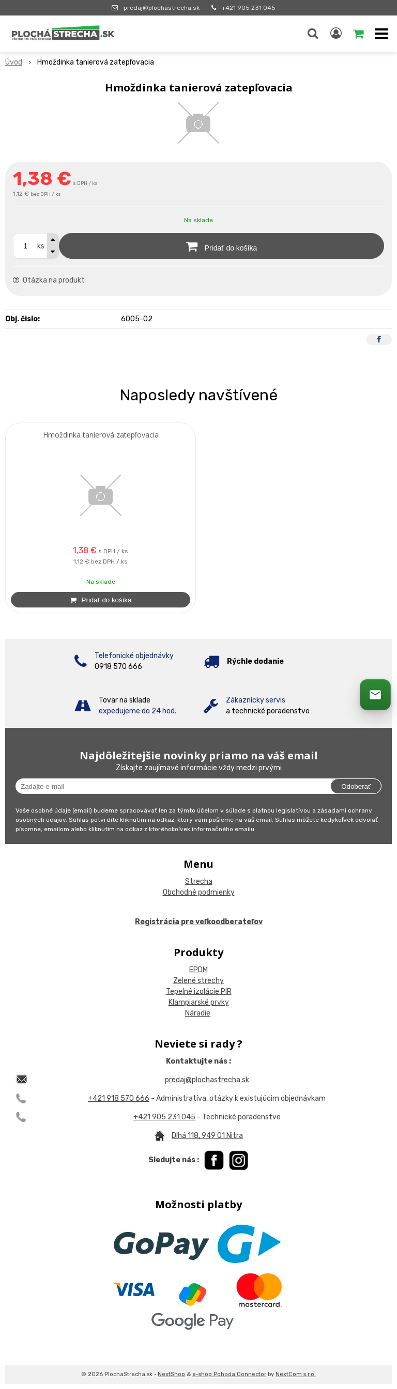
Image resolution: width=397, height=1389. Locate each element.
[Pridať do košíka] (221, 246)
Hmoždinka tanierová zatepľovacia (101, 435)
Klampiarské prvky (199, 1002)
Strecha (198, 881)
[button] (312, 33)
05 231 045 (176, 1117)
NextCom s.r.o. (296, 1374)
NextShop (171, 1374)
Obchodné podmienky (199, 892)
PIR (225, 991)
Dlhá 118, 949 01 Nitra (207, 1135)
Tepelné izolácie (192, 991)
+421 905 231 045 (249, 7)
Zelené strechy (198, 980)
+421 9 (145, 1117)
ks (40, 246)
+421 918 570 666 (118, 1098)
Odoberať (356, 786)
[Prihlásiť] (336, 33)
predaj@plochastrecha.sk (162, 7)
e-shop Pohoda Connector (229, 1374)
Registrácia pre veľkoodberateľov (199, 921)
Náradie (197, 1013)
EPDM (198, 969)
